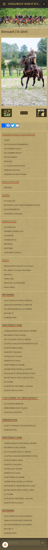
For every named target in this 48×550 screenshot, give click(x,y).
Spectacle (8, 274)
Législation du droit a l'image (15, 174)
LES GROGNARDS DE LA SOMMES (18, 309)
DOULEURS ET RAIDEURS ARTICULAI (19, 373)
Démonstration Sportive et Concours (19, 266)
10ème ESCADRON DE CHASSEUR (18, 305)
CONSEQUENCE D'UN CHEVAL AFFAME (20, 331)
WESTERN (8, 248)
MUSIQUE (8, 161)
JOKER (7, 140)
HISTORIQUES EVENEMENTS (16, 144)
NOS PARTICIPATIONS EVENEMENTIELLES (22, 205)
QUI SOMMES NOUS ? (13, 153)
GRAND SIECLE (10, 240)
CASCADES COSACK (13, 252)
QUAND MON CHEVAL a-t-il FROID (18, 369)
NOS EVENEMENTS (12, 209)
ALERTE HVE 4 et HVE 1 (14, 390)
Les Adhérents (10, 227)
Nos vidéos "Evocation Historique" (17, 270)
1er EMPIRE (9, 235)
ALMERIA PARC (10, 317)
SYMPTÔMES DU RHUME (14, 365)
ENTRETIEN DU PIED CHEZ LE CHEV (19, 377)
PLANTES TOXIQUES (13, 352)
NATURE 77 (9, 313)
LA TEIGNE (8, 382)
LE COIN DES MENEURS (13, 404)
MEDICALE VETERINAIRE (14, 283)
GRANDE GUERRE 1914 (13, 231)
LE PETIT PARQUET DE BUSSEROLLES (20, 426)
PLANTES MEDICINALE (13, 348)
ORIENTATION (10, 430)
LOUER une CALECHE (13, 412)
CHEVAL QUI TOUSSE (13, 356)
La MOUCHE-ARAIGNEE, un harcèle (18, 386)
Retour (24, 113)
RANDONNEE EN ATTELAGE (16, 408)
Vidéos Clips (9, 279)
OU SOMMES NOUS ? (13, 149)
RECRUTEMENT (10, 157)
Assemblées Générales (13, 214)
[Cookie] (5, 545)
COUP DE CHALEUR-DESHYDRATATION (21, 344)
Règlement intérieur (12, 170)
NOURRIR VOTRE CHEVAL (15, 335)
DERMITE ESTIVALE (12, 361)
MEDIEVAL (8, 244)
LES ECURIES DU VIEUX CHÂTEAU (18, 300)
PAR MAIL (8, 187)
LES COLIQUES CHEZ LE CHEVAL (17, 339)
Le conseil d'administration (14, 165)
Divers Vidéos (9, 287)
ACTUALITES (9, 201)
